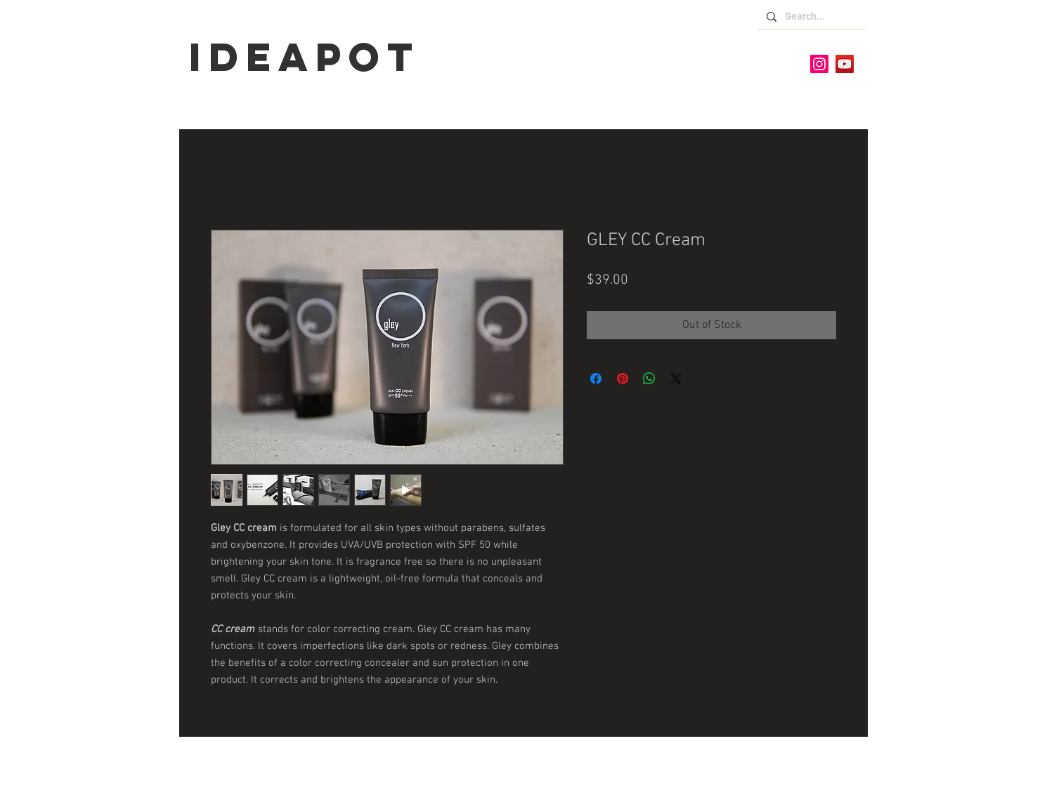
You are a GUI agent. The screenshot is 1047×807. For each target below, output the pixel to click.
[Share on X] (676, 378)
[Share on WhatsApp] (649, 378)
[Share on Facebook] (595, 378)
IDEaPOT (304, 56)
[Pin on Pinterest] (622, 378)
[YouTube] (844, 64)
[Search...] (810, 16)
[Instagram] (819, 64)
